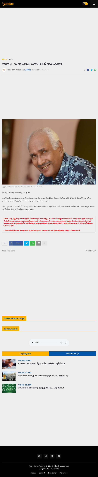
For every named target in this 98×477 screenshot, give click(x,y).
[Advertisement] (49, 32)
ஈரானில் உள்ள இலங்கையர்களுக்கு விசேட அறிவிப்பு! (43, 375)
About (33, 473)
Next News (90, 251)
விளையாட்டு (72, 353)
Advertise (63, 473)
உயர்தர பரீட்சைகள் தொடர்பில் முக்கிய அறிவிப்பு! (41, 363)
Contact (42, 473)
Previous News (9, 251)
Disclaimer (52, 473)
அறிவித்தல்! (25, 353)
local (11, 60)
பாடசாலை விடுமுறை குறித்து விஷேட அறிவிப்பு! (41, 388)
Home (4, 60)
